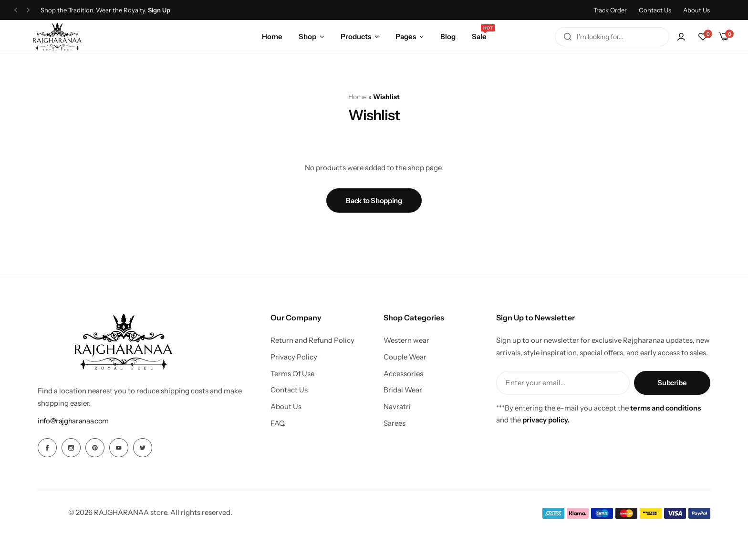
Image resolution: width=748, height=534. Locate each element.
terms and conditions (665, 407)
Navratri (397, 406)
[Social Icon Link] (47, 447)
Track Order (610, 10)
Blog (448, 36)
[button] (702, 36)
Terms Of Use (292, 374)
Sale (479, 36)
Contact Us (655, 10)
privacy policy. (546, 419)
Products (356, 36)
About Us (696, 10)
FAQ (277, 423)
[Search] (567, 36)
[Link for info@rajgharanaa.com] (73, 420)
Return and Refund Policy (312, 340)
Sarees (394, 423)
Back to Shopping (374, 200)
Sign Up (159, 10)
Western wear (406, 340)
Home (272, 36)
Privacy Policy (293, 357)
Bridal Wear (403, 390)
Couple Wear (405, 357)
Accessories (403, 374)
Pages (405, 36)
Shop (307, 36)
